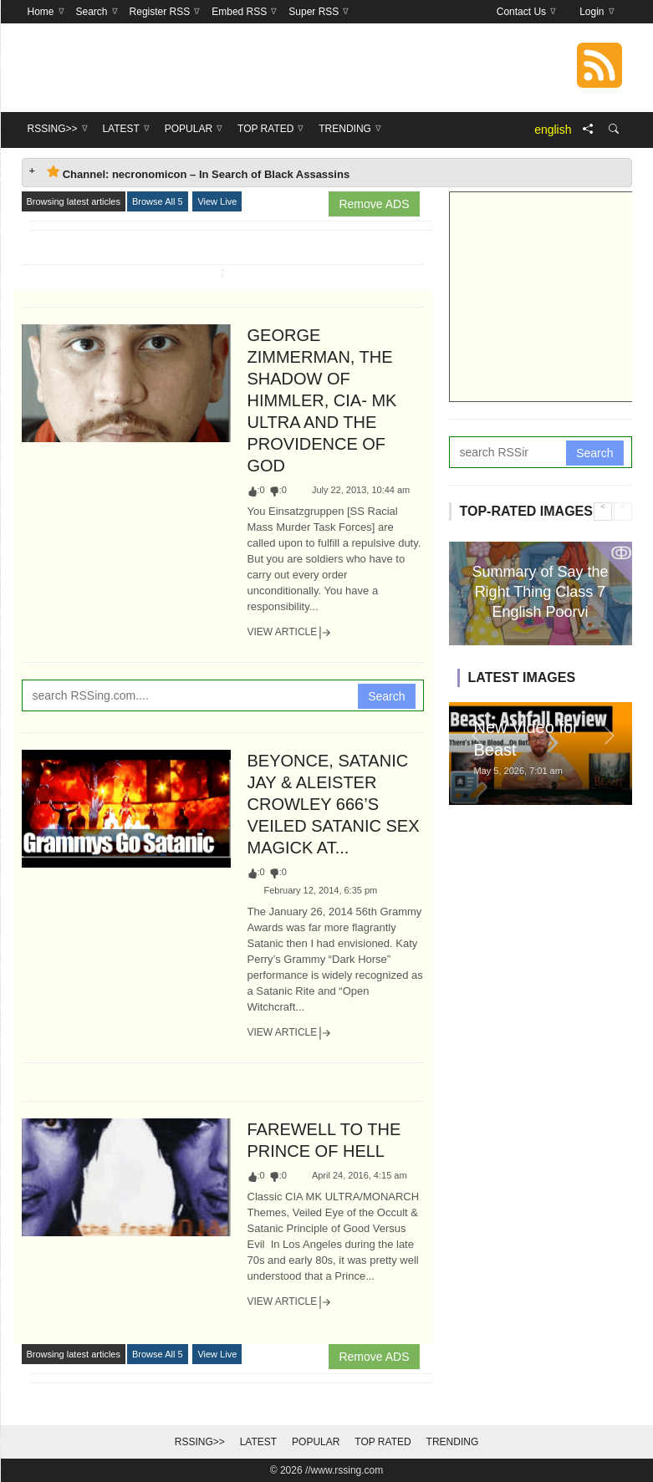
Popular (315, 1442)
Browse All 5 (157, 201)
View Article (290, 632)
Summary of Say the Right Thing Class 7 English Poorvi (540, 591)
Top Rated (383, 1442)
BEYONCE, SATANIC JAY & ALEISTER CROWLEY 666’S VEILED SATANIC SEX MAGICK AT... (333, 804)
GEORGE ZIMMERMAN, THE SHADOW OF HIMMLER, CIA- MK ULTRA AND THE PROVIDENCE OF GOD (322, 400)
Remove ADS (374, 204)
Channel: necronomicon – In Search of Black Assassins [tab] (198, 173)
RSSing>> (200, 1442)
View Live (217, 201)
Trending (452, 1442)
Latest (258, 1442)
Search (386, 696)
